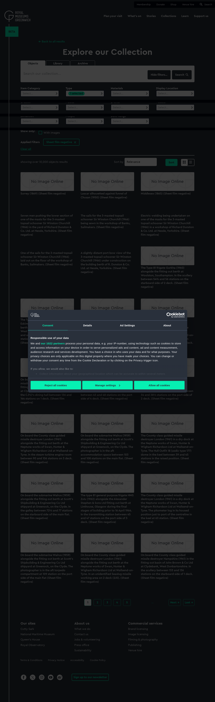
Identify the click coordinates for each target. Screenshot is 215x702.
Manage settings (107, 385)
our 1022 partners (53, 343)
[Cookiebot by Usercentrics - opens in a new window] (169, 315)
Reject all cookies (56, 385)
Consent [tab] (47, 325)
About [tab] (167, 325)
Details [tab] (87, 325)
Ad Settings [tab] (127, 325)
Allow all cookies (159, 385)
